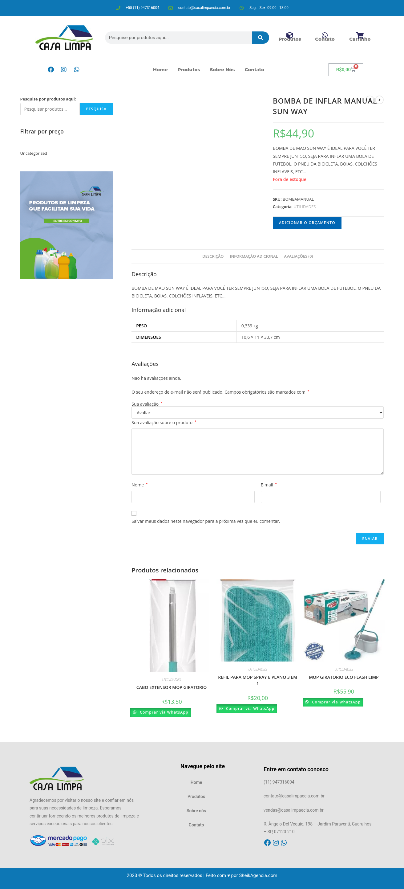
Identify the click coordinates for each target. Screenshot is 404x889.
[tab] (213, 257)
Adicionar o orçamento (307, 222)
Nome (139, 485)
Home (160, 69)
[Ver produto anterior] (370, 100)
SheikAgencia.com (258, 875)
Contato (254, 69)
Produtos (189, 69)
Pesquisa (96, 109)
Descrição (213, 256)
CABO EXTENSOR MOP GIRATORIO (171, 687)
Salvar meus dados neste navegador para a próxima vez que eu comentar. (205, 521)
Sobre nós (222, 69)
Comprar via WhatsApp (164, 712)
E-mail (269, 485)
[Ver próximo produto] (379, 100)
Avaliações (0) (298, 256)
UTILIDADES (304, 206)
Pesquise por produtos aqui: (48, 99)
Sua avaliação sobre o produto (163, 422)
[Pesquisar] (260, 37)
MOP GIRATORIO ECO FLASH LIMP (344, 677)
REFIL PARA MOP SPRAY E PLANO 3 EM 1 (257, 680)
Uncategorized (33, 153)
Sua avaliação (146, 404)
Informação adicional (254, 256)
